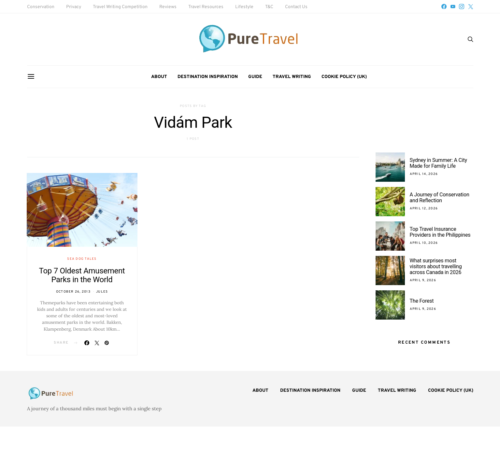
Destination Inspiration (208, 77)
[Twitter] (470, 6)
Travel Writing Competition (120, 7)
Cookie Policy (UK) (344, 77)
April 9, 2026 (423, 280)
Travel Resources (205, 7)
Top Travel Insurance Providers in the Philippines (441, 232)
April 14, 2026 (424, 174)
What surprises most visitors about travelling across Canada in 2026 (436, 266)
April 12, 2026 (424, 208)
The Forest (422, 301)
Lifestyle (244, 7)
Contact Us (296, 7)
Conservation (40, 7)
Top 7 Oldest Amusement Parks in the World (82, 275)
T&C (269, 7)
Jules (102, 292)
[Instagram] (461, 6)
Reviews (168, 7)
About (159, 77)
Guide (255, 77)
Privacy (73, 7)
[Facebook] (444, 6)
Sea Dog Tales (81, 259)
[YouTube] (452, 6)
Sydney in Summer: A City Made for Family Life (438, 163)
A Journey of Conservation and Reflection (439, 197)
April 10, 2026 (424, 243)
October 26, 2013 (73, 292)
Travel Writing (292, 77)
